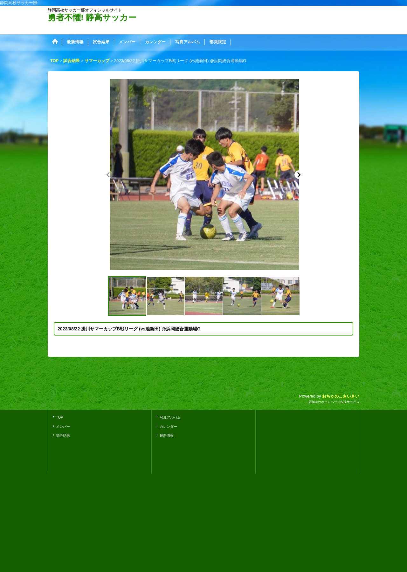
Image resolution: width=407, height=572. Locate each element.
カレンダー (168, 426)
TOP (59, 417)
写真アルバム (170, 417)
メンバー (63, 426)
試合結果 (63, 435)
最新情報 (167, 435)
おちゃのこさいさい (340, 396)
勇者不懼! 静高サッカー (92, 17)
